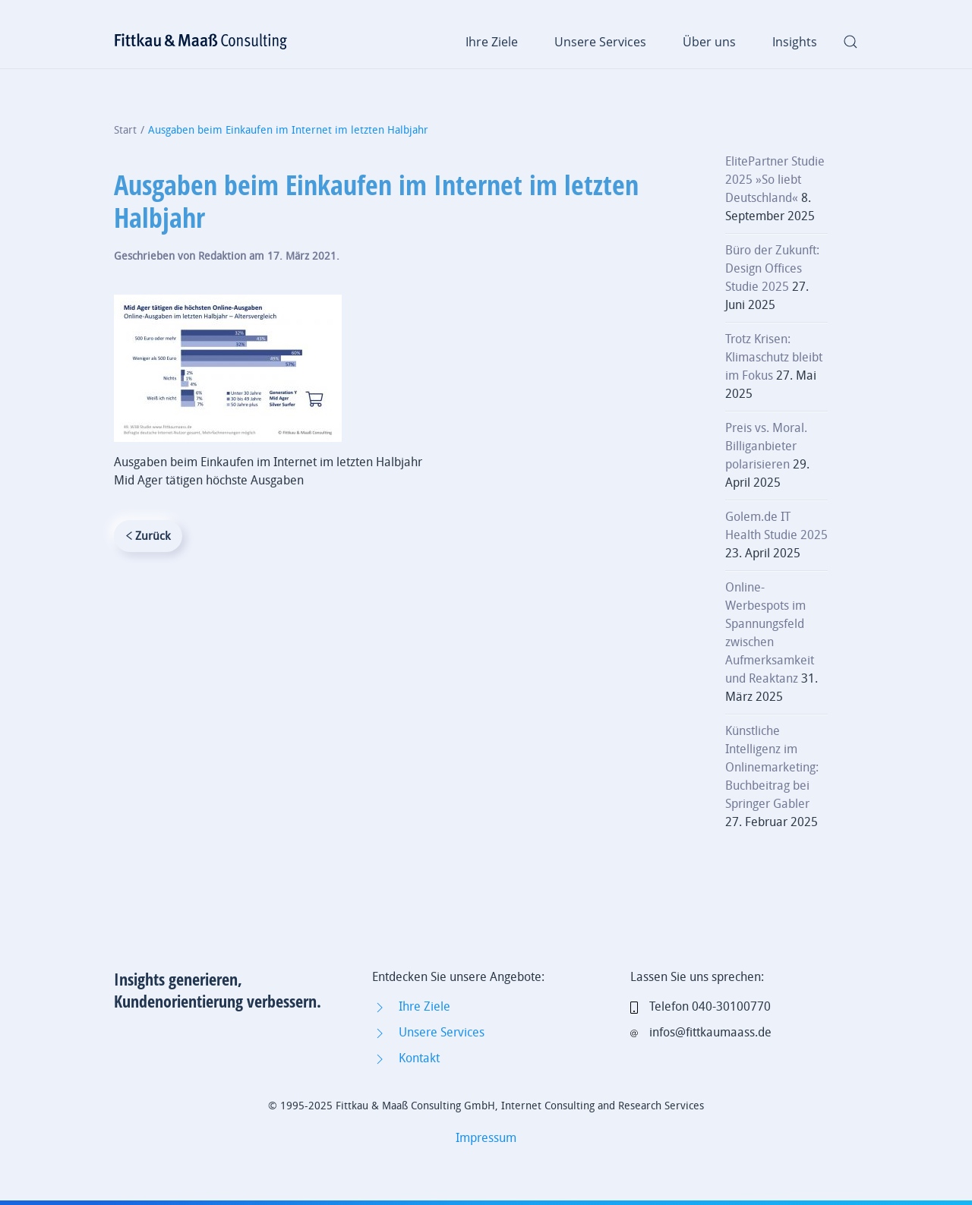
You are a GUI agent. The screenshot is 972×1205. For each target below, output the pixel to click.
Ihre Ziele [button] (491, 41)
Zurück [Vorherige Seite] (148, 536)
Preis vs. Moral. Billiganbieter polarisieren (766, 446)
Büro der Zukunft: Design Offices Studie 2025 (772, 268)
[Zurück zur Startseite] (201, 41)
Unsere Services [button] (600, 41)
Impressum (486, 1138)
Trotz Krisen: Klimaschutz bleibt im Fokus (773, 357)
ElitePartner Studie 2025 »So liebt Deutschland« (775, 179)
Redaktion (222, 256)
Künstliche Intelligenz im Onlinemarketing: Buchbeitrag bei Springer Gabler (772, 767)
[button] (850, 41)
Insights (794, 41)
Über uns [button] (709, 41)
